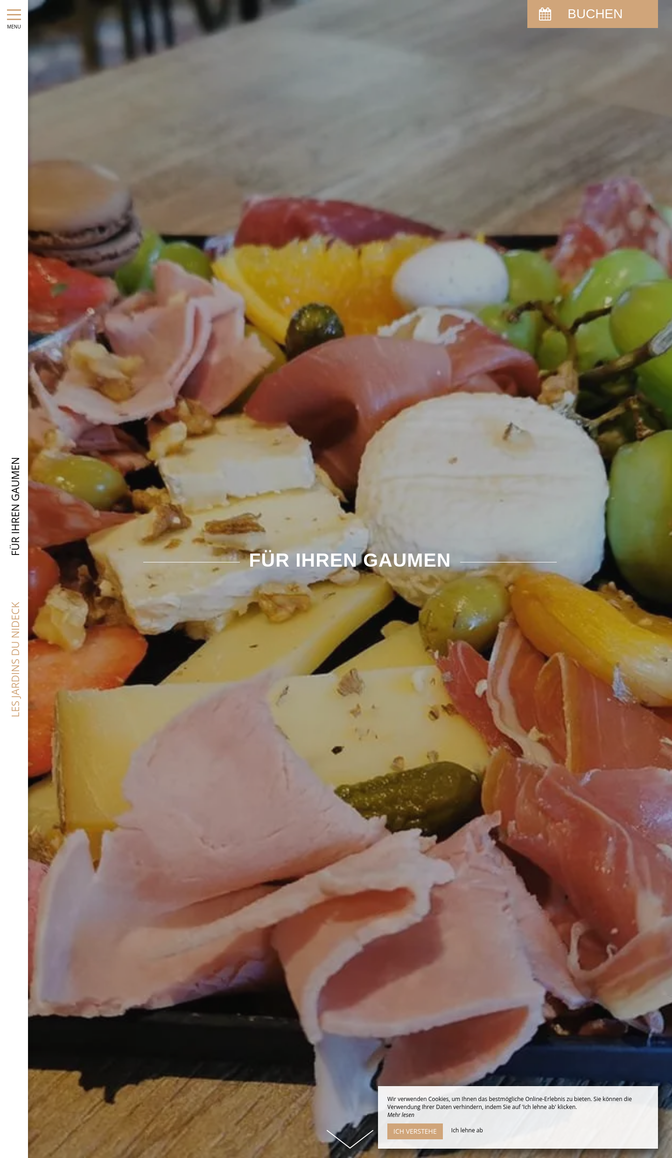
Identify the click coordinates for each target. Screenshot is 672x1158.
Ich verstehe (415, 1131)
